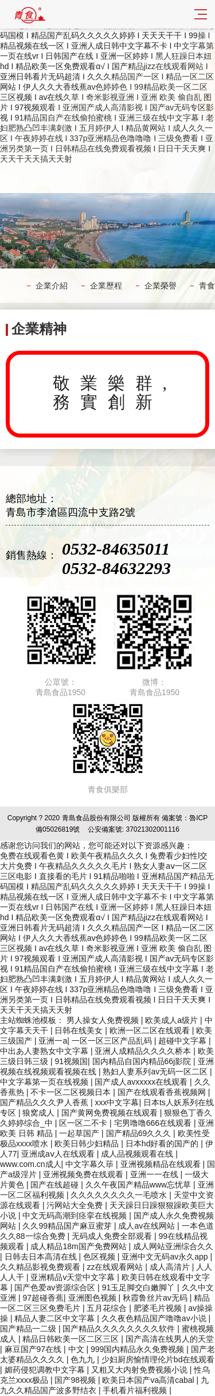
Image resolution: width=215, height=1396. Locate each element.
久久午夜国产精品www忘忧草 (139, 1184)
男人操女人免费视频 (104, 1020)
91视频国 (71, 1061)
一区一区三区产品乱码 (113, 1040)
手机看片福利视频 (136, 1390)
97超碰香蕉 (43, 1297)
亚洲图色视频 (93, 1297)
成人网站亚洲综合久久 (173, 1246)
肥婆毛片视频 (159, 1308)
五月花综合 (108, 1308)
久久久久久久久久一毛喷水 (120, 1195)
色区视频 (100, 1256)
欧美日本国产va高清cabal (149, 1380)
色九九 (84, 1359)
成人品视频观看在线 (138, 1153)
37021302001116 (152, 829)
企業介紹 (52, 285)
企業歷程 (106, 285)
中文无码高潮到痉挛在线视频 (75, 1215)
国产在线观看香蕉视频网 (163, 1092)
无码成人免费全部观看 (113, 1236)
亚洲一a (52, 1040)
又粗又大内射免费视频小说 (140, 1369)
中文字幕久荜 (90, 1164)
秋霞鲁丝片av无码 (156, 1297)
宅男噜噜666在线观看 (154, 1123)
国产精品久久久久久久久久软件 (119, 1328)
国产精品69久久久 (139, 1133)
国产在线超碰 (55, 1184)
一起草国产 (80, 1133)
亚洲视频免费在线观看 (84, 1174)
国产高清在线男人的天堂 (170, 1338)
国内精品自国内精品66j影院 (143, 1061)
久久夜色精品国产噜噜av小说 (155, 1318)
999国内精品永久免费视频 (138, 1349)
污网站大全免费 (75, 1205)
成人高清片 (171, 1266)
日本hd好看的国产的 (163, 1143)
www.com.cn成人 (30, 1164)
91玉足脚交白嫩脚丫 (139, 1287)
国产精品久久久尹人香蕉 (45, 1102)
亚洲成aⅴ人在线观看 (59, 1153)
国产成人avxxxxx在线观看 (142, 1081)
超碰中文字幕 (183, 1040)
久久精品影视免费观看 (41, 1266)
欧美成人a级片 (172, 1020)
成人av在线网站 (147, 1225)
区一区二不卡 (84, 1123)
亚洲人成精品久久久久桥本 (144, 1051)
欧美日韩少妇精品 (87, 1143)
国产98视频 (75, 1380)
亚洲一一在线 (155, 1174)
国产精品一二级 (29, 1328)
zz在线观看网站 (116, 1266)
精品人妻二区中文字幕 (55, 1318)
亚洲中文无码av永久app (166, 1256)
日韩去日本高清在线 (42, 1256)
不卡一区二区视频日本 (71, 1092)
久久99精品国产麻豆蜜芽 (68, 1225)
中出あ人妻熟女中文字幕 (45, 1051)
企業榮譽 (160, 285)
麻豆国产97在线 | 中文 (46, 1349)
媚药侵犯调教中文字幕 (46, 1369)
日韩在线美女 (79, 1030)
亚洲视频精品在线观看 (161, 1164)
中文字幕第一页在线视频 (45, 1081)
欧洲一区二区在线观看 (151, 1030)
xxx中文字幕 (117, 1102)
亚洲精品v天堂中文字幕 (73, 1277)
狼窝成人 (39, 1112)
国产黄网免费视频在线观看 (110, 1112)
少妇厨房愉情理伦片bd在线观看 (158, 1359)
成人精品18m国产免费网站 (79, 1246)
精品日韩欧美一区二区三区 (71, 1338)
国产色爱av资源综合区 (55, 1287)
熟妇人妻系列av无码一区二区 (156, 1071)
